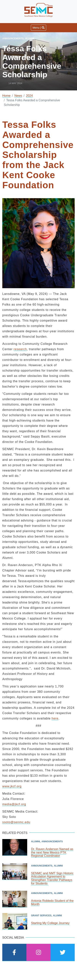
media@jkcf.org (14, 804)
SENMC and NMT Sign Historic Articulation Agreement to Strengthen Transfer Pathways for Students (52, 878)
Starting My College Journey (50, 923)
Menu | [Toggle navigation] (38, 27)
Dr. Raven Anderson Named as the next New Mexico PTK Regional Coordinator (52, 852)
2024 (29, 95)
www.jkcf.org (12, 786)
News (18, 95)
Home (6, 95)
